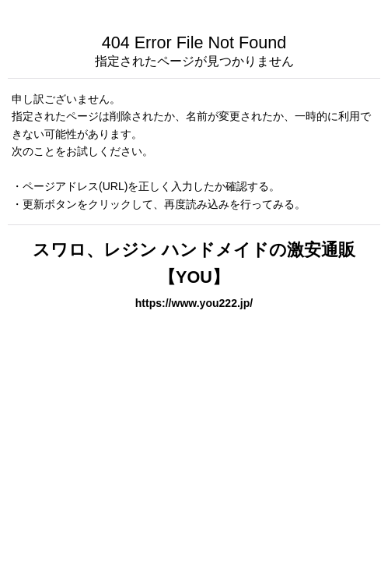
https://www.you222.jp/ (194, 303)
